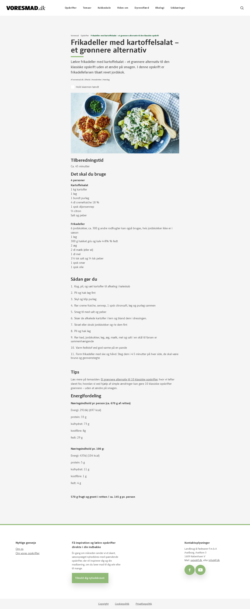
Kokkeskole (104, 7)
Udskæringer (178, 7)
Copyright (103, 603)
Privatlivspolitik (144, 603)
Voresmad (75, 35)
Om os (19, 549)
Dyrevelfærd (142, 7)
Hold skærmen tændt (87, 86)
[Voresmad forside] (26, 8)
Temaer (87, 7)
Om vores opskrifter (28, 553)
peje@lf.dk (196, 560)
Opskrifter (71, 7)
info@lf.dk (214, 560)
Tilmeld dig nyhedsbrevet (90, 578)
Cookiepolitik (122, 603)
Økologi (159, 7)
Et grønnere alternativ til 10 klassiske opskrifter (129, 379)
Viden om (122, 7)
